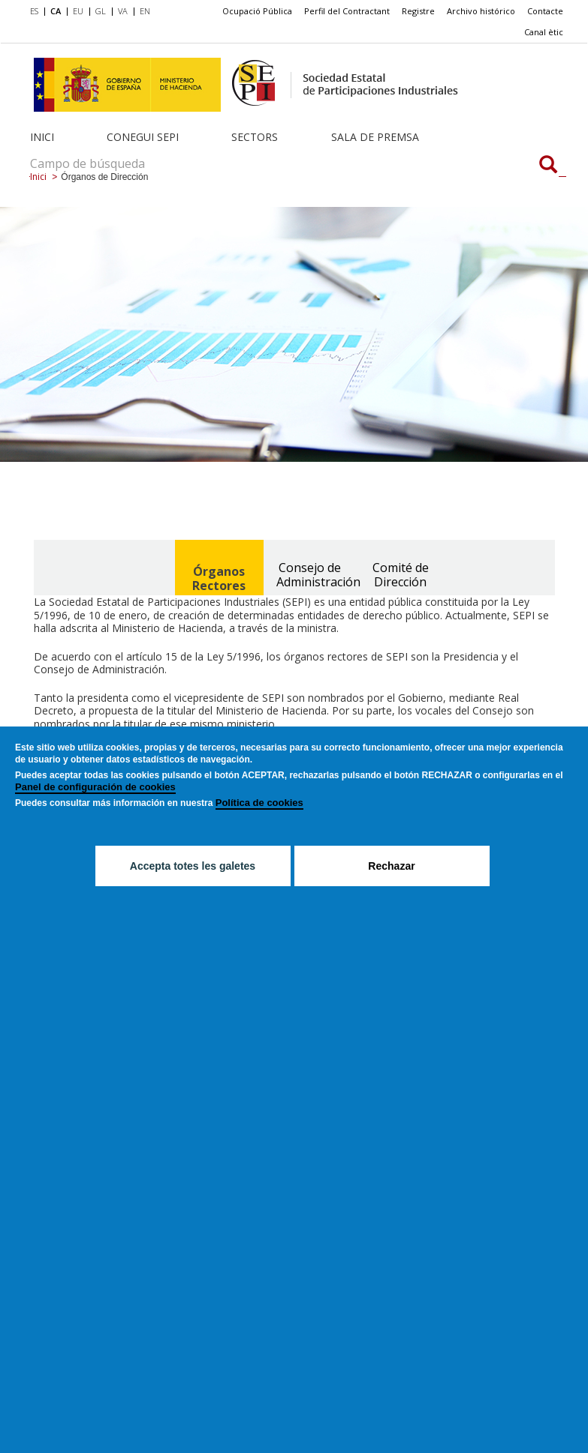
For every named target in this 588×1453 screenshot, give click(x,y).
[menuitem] (37, 12)
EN (145, 10)
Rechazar (391, 866)
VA (123, 10)
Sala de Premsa (375, 137)
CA (55, 10)
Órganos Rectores (219, 578)
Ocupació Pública (257, 10)
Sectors (254, 137)
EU (78, 10)
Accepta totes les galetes (192, 866)
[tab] (219, 568)
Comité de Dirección (400, 574)
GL (100, 10)
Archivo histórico (481, 10)
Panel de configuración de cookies (95, 786)
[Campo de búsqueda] (548, 166)
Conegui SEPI (143, 137)
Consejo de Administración (315, 574)
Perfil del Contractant (347, 10)
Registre (418, 10)
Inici (42, 137)
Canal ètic (543, 31)
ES (34, 10)
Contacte (545, 10)
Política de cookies (259, 802)
